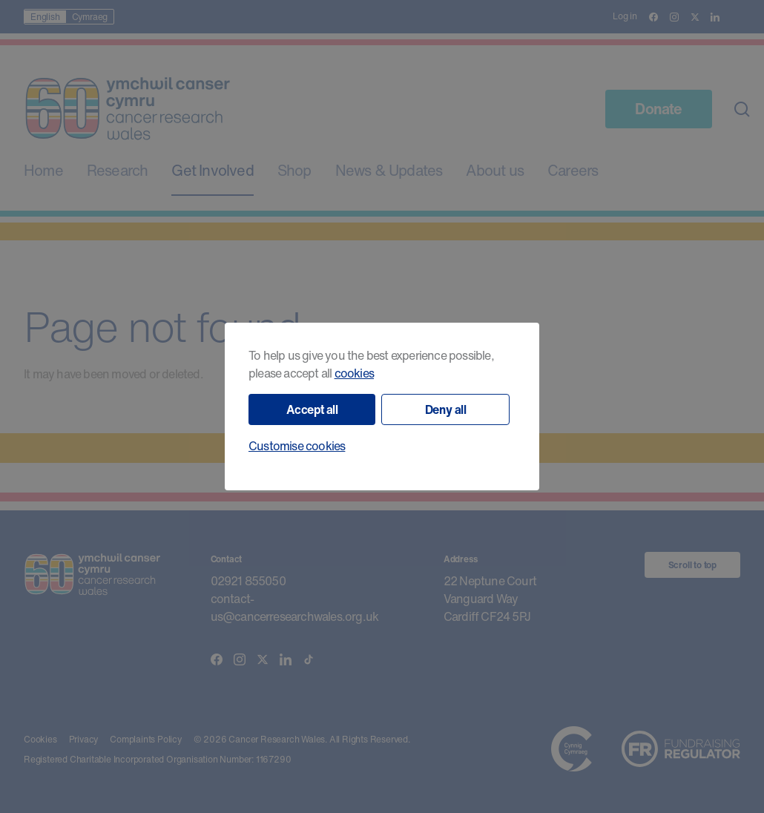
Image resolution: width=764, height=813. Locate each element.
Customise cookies (296, 446)
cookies (354, 373)
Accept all (312, 409)
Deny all (446, 409)
